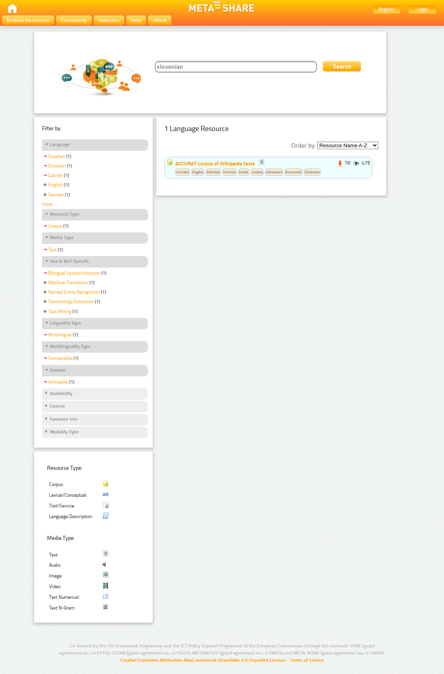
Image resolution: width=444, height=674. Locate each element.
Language (60, 144)
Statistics (109, 20)
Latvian (55, 175)
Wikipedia (58, 382)
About (160, 20)
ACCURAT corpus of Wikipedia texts (215, 163)
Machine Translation (68, 282)
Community (74, 20)
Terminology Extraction (71, 301)
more (47, 204)
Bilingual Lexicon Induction (74, 273)
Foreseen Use (64, 419)
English (55, 185)
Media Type (62, 237)
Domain (58, 370)
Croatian (56, 156)
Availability (61, 393)
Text (52, 250)
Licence (57, 406)
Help (136, 20)
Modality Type (64, 432)
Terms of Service (307, 660)
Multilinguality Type (70, 346)
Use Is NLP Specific (69, 261)
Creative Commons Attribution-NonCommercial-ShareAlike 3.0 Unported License (202, 660)
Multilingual (60, 335)
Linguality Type (65, 323)
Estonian (57, 166)
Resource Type (65, 214)
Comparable (60, 358)
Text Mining (59, 311)
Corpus (55, 226)
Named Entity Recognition (74, 292)
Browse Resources (28, 20)
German (56, 194)
